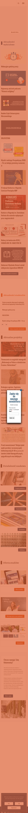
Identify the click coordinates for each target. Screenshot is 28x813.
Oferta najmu (8, 693)
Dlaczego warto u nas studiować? (16, 613)
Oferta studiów (20, 586)
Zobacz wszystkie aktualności (10, 271)
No (19, 803)
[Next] (6, 321)
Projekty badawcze (21, 483)
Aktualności (21, 640)
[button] (13, 34)
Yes (9, 803)
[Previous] (2, 321)
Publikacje (23, 546)
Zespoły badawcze (21, 504)
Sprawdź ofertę (19, 32)
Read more (14, 808)
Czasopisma (23, 525)
